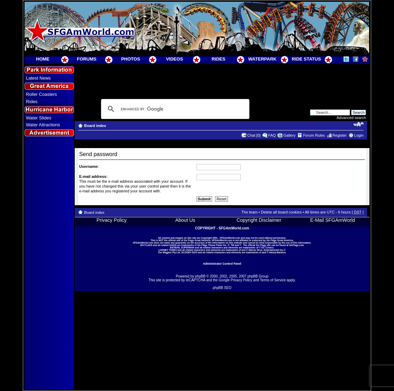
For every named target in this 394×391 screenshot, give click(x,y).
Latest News (38, 78)
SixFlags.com (296, 245)
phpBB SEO (222, 288)
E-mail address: (93, 176)
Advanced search (351, 118)
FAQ (272, 135)
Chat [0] (254, 135)
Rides (31, 101)
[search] (174, 109)
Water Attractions (43, 124)
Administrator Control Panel (222, 263)
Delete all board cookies (281, 212)
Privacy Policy (112, 220)
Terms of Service (273, 280)
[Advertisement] (49, 263)
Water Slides (38, 117)
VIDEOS (174, 59)
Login (359, 135)
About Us (185, 220)
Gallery (289, 135)
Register (339, 135)
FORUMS (86, 59)
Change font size (359, 124)
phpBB (200, 276)
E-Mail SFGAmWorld (332, 220)
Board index (95, 126)
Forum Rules (314, 135)
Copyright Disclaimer (259, 220)
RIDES (219, 59)
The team (249, 212)
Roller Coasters (41, 94)
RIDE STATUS (306, 59)
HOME (42, 59)
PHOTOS (130, 59)
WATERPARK (262, 59)
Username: (89, 166)
